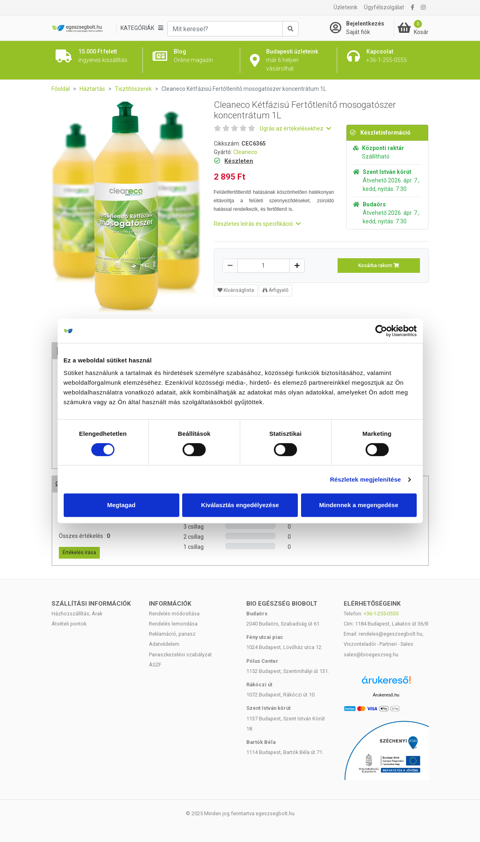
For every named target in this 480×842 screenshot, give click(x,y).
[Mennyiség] (263, 266)
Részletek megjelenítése (365, 479)
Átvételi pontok (69, 624)
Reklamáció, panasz (172, 634)
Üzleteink (345, 7)
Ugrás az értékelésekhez (295, 128)
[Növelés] (297, 266)
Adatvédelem (164, 644)
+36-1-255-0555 (381, 614)
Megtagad (121, 504)
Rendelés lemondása (173, 624)
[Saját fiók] (362, 27)
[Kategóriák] (141, 28)
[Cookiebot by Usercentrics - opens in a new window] (381, 331)
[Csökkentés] (230, 266)
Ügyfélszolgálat (384, 7)
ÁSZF (155, 665)
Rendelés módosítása (174, 614)
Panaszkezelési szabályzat (180, 654)
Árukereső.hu (386, 694)
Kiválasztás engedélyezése (240, 504)
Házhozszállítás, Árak (77, 614)
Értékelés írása (79, 552)
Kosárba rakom (378, 265)
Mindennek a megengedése (358, 504)
